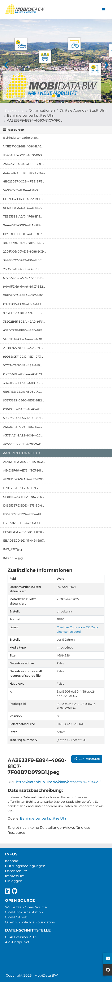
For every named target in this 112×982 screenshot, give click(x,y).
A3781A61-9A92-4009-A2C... (23, 435)
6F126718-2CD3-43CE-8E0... (22, 208)
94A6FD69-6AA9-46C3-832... (24, 286)
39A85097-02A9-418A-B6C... (23, 260)
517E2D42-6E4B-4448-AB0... (23, 339)
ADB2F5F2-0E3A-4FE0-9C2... (24, 462)
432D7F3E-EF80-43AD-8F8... (23, 330)
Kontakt (12, 861)
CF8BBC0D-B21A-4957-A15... (23, 497)
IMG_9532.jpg (13, 558)
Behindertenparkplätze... (21, 138)
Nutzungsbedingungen (25, 866)
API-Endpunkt (17, 942)
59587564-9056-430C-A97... (23, 418)
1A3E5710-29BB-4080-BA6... (23, 146)
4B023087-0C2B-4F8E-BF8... (23, 181)
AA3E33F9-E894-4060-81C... (23, 453)
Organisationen (42, 110)
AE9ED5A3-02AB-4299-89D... (24, 479)
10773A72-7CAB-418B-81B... (22, 365)
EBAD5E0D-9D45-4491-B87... (24, 540)
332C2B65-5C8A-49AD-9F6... (24, 321)
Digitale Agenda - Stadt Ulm (83, 110)
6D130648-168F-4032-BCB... (23, 199)
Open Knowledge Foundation (30, 922)
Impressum (15, 876)
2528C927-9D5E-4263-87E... (23, 348)
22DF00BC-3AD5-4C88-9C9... (24, 251)
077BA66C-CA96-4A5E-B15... (23, 278)
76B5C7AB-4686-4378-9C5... (23, 269)
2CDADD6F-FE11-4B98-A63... (24, 173)
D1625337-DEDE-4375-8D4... (23, 505)
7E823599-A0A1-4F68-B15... (22, 216)
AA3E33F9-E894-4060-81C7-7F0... (34, 120)
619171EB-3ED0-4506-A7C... (22, 392)
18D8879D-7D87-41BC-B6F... (23, 243)
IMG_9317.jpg (12, 549)
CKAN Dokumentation (24, 912)
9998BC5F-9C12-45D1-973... (23, 356)
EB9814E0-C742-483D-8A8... (23, 532)
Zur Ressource (87, 759)
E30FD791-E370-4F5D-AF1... (23, 514)
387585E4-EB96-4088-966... (23, 383)
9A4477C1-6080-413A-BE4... (22, 225)
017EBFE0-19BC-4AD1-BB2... (23, 234)
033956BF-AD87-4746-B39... (23, 374)
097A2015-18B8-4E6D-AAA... (23, 304)
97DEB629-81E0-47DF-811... (22, 313)
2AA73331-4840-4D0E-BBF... (23, 164)
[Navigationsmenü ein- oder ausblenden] (104, 10)
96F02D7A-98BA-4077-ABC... (24, 295)
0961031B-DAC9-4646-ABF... (23, 409)
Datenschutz (16, 871)
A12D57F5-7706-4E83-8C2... (22, 427)
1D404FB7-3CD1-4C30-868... (23, 155)
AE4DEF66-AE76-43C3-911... (23, 470)
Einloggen (13, 881)
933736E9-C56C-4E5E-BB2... (23, 400)
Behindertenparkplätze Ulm (30, 115)
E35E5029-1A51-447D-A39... (22, 523)
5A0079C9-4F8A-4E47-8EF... (23, 190)
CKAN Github (16, 917)
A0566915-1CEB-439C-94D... (23, 444)
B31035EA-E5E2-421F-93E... (22, 488)
